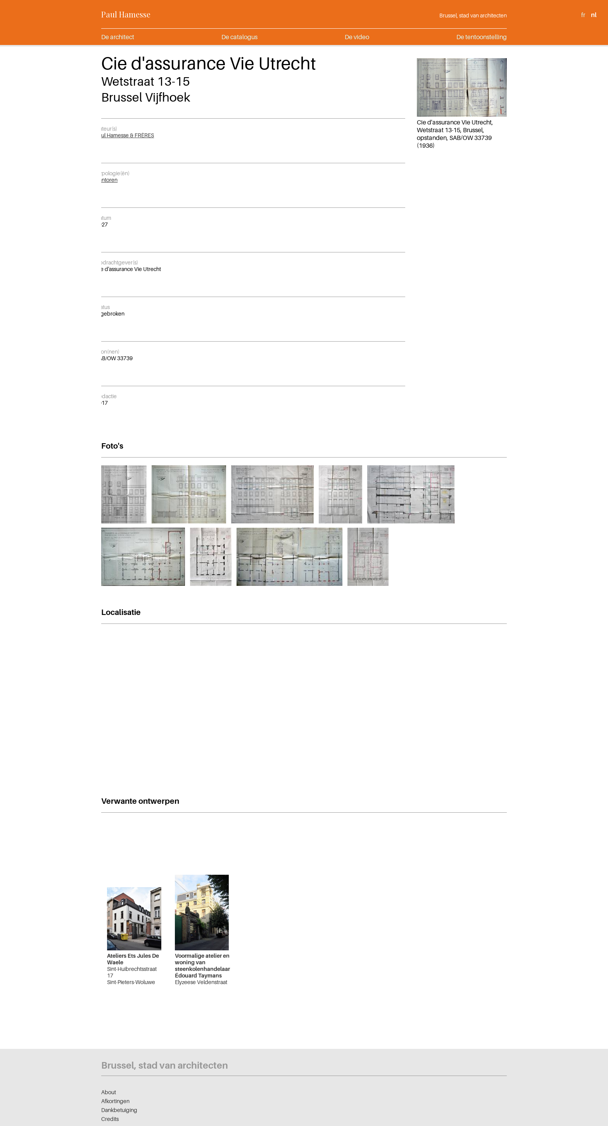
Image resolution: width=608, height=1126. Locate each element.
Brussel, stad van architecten (473, 15)
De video (357, 37)
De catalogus (239, 37)
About (108, 1092)
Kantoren (106, 179)
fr (583, 15)
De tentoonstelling (481, 37)
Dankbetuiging (119, 1110)
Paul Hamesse (125, 14)
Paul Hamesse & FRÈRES (124, 135)
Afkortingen (115, 1101)
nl (593, 15)
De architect (117, 37)
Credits (110, 1119)
